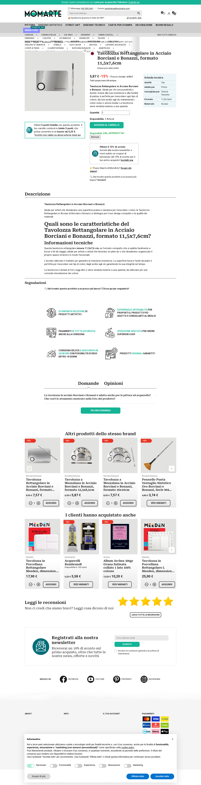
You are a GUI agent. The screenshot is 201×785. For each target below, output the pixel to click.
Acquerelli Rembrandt (73, 562)
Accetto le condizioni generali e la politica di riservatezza (138, 652)
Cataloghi (30, 719)
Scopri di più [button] (39, 776)
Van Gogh (113, 41)
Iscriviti (127, 644)
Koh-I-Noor (75, 45)
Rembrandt (57, 41)
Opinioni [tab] (113, 383)
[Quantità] (116, 113)
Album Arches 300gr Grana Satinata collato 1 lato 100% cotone (118, 566)
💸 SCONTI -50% (134, 18)
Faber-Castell (106, 35)
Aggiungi (51, 503)
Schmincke (65, 38)
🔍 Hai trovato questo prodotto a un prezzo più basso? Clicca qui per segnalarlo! (86, 288)
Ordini (106, 719)
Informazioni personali (116, 716)
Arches (93, 45)
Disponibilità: (97, 119)
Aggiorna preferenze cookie (40, 728)
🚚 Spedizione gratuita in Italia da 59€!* (86, 18)
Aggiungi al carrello (106, 125)
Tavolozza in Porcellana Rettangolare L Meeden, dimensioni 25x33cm (157, 567)
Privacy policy (72, 731)
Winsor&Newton (33, 41)
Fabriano (29, 38)
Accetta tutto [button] (162, 776)
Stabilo (57, 45)
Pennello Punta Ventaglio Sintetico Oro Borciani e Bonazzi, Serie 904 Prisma (156, 486)
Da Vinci (68, 35)
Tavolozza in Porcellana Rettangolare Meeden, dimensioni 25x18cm (41, 567)
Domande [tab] (88, 383)
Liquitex (47, 38)
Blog (27, 725)
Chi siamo (30, 716)
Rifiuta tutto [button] (138, 776)
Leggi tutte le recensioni (146, 615)
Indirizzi (107, 725)
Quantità (94, 112)
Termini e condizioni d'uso (77, 722)
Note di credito (111, 722)
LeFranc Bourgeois (115, 45)
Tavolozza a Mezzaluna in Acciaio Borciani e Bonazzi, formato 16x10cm (119, 484)
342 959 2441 (87, 8)
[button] (172, 739)
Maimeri (75, 41)
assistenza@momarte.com (117, 8)
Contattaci (31, 722)
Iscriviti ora (127, 160)
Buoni (106, 728)
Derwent (85, 35)
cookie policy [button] (127, 747)
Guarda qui (134, 2)
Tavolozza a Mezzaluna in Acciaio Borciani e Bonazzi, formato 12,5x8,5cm (81, 484)
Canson (29, 35)
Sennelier (84, 38)
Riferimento (102, 68)
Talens (101, 38)
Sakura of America (35, 45)
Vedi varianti (158, 503)
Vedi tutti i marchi (166, 35)
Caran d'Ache (48, 35)
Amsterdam (93, 41)
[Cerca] (104, 13)
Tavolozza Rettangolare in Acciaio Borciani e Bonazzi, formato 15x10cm (39, 486)
